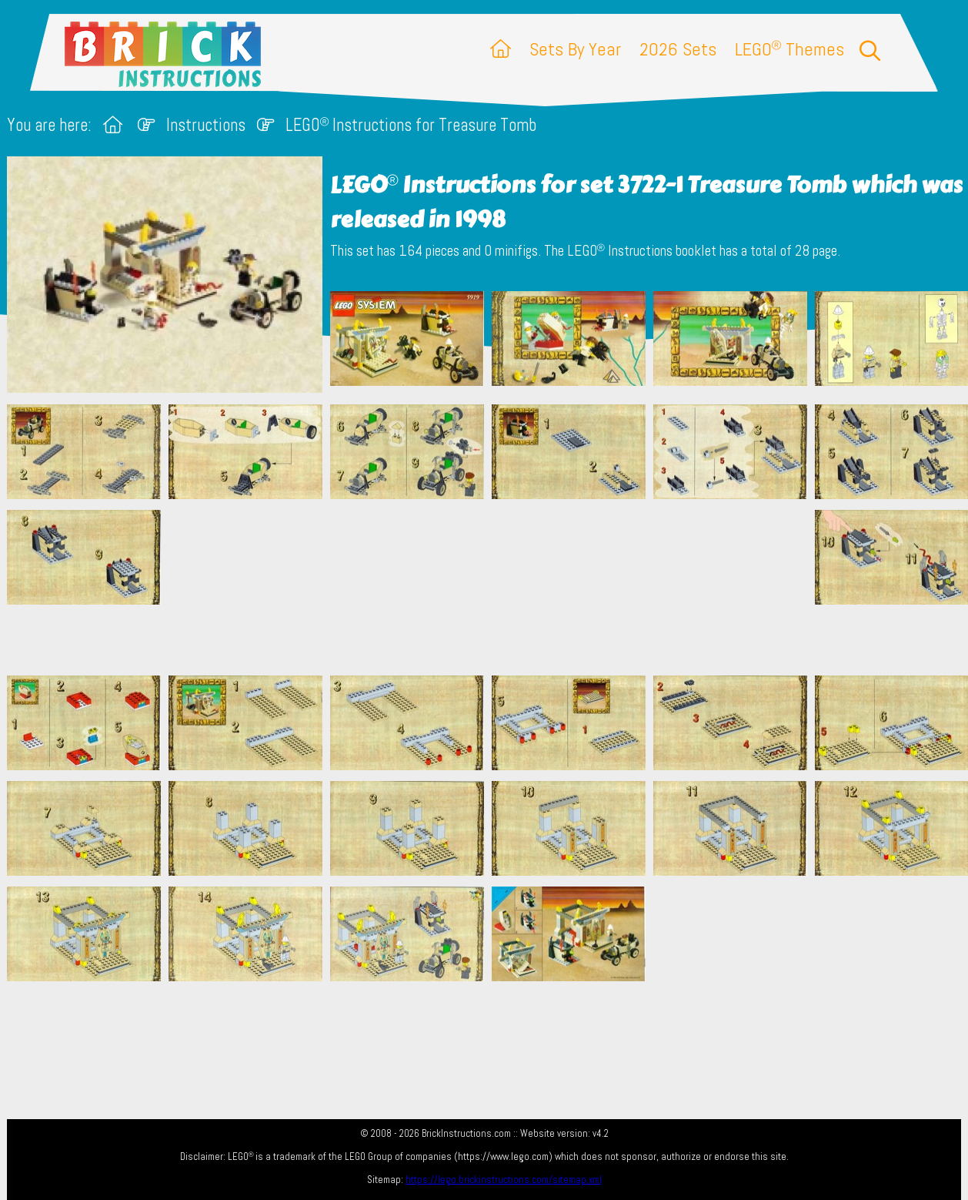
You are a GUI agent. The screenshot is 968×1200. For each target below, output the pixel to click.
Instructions (205, 125)
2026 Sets (677, 49)
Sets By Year (575, 49)
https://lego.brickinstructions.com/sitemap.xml (504, 1179)
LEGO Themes (789, 49)
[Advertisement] (491, 587)
